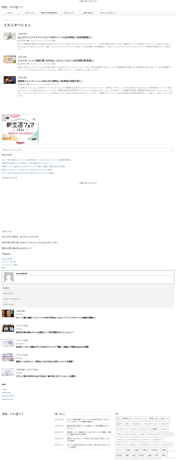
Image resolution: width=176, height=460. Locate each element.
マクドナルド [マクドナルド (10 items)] (145, 445)
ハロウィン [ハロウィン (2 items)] (121, 439)
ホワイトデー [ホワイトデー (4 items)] (121, 445)
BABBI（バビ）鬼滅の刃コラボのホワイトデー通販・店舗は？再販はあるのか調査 (33, 166)
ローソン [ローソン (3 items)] (120, 450)
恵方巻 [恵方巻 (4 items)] (119, 455)
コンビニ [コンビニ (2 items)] (164, 429)
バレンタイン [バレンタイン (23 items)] (133, 439)
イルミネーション (36, 41)
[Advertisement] (88, 206)
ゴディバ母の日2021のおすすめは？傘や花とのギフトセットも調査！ (28, 173)
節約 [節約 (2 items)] (163, 455)
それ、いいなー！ (12, 7)
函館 (53, 41)
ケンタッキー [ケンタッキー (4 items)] (121, 429)
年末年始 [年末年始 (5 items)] (154, 450)
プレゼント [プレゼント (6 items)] (158, 439)
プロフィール (29, 13)
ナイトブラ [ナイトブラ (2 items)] (168, 434)
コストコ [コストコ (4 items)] (133, 429)
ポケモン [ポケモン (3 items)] (133, 445)
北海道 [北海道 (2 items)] (136, 450)
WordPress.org (7, 399)
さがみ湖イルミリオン (51, 84)
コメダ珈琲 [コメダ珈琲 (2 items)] (153, 429)
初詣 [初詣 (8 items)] (128, 450)
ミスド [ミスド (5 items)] (156, 445)
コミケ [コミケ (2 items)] (142, 429)
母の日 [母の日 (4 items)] (141, 455)
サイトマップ (68, 13)
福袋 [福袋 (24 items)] (149, 455)
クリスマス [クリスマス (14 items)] (165, 424)
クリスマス (47, 41)
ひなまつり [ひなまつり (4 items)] (136, 424)
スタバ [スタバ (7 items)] (142, 434)
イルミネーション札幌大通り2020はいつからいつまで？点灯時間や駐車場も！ (56, 60)
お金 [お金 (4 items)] (127, 424)
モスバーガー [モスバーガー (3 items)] (167, 445)
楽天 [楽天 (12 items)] (134, 455)
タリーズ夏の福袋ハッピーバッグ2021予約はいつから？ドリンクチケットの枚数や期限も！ (37, 160)
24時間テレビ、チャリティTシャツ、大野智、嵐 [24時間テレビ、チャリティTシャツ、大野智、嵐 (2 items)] (139, 418)
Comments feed (8, 396)
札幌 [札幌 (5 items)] (127, 455)
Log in (4, 389)
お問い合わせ (88, 13)
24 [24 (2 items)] (118, 418)
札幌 (53, 64)
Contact (6, 288)
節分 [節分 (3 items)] (156, 455)
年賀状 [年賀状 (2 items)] (164, 450)
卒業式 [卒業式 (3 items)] (145, 450)
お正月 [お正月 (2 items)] (119, 424)
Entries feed (6, 393)
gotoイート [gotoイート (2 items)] (165, 418)
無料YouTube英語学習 (49, 13)
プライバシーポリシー (108, 13)
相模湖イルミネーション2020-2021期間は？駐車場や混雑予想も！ (50, 81)
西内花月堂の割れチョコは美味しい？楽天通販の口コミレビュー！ (27, 163)
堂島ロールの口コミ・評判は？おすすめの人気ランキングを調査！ (27, 170)
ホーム (9, 13)
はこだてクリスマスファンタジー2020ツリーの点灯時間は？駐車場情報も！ (55, 37)
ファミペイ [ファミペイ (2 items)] (146, 439)
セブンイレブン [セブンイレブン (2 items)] (154, 434)
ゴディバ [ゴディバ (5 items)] (120, 434)
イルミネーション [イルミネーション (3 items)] (150, 424)
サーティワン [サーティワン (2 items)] (132, 434)
